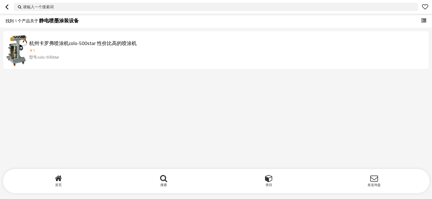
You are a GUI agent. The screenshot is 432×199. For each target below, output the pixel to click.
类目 (269, 184)
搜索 (163, 184)
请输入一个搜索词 (38, 7)
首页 (58, 184)
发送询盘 (374, 184)
